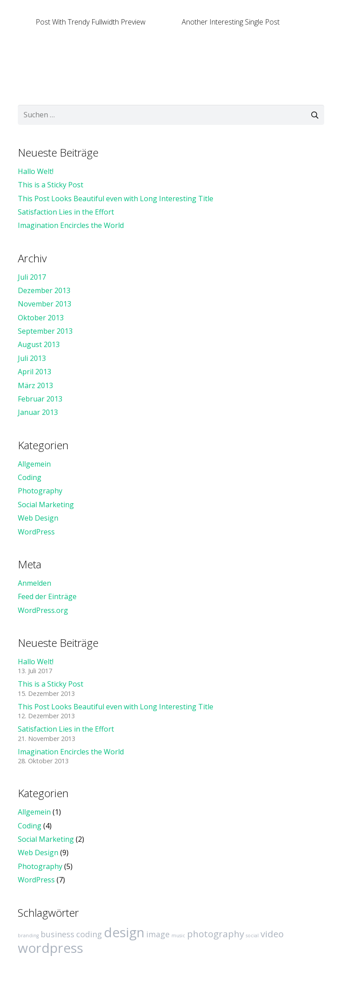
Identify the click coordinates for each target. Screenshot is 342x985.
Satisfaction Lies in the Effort (66, 212)
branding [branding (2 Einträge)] (28, 935)
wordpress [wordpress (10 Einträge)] (50, 948)
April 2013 (34, 372)
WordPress (36, 532)
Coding (29, 477)
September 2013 (45, 331)
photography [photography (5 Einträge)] (215, 933)
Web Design (38, 518)
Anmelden (34, 583)
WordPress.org (43, 610)
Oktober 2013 (41, 318)
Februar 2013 (40, 399)
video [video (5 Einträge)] (272, 933)
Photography (40, 491)
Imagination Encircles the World (71, 225)
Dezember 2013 (44, 290)
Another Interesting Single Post (231, 22)
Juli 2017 (32, 277)
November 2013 (44, 304)
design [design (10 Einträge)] (124, 932)
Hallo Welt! (35, 171)
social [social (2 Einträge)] (252, 935)
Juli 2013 (32, 358)
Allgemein (34, 464)
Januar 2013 (38, 412)
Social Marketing (46, 504)
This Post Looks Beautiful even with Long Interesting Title (115, 198)
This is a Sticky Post (50, 185)
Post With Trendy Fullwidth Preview (91, 22)
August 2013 (39, 344)
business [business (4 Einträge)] (57, 934)
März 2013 (35, 385)
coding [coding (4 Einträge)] (89, 934)
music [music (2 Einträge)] (178, 935)
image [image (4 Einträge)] (158, 934)
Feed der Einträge (47, 596)
